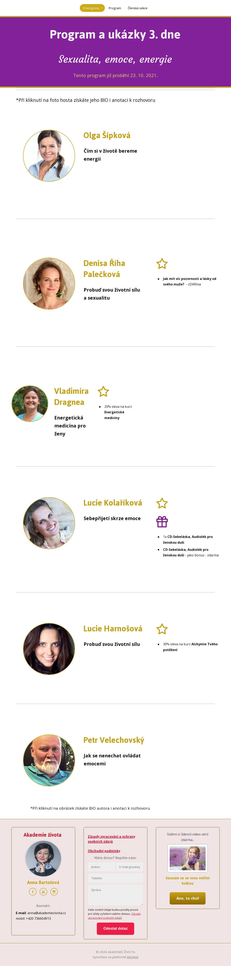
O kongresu (91, 8)
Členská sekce (138, 8)
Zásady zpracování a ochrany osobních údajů (111, 839)
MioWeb (132, 957)
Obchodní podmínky (104, 850)
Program (115, 8)
